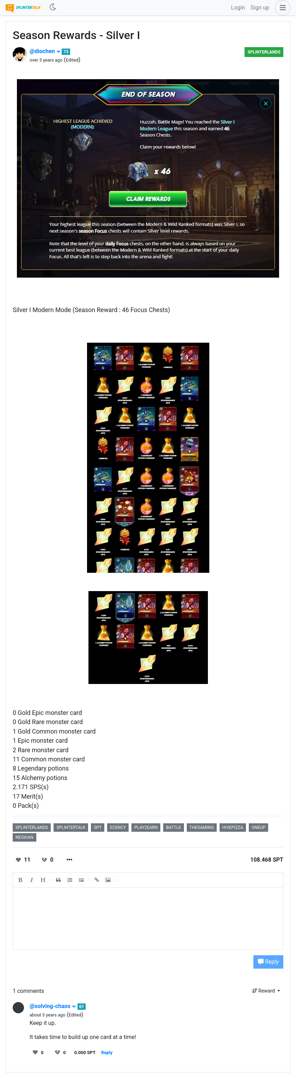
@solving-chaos (53, 1006)
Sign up (260, 7)
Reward (264, 991)
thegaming (202, 827)
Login (238, 7)
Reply (268, 961)
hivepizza (232, 827)
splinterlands (263, 52)
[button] (281, 7)
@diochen (45, 51)
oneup (258, 827)
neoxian (24, 837)
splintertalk (70, 827)
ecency (118, 827)
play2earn (146, 827)
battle (173, 827)
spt (97, 827)
